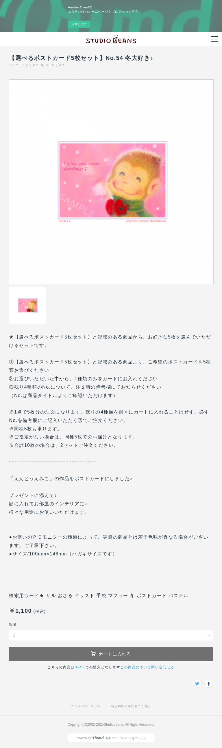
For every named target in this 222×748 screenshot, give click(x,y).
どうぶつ (32, 65)
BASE (80, 667)
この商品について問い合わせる (147, 667)
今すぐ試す (79, 24)
